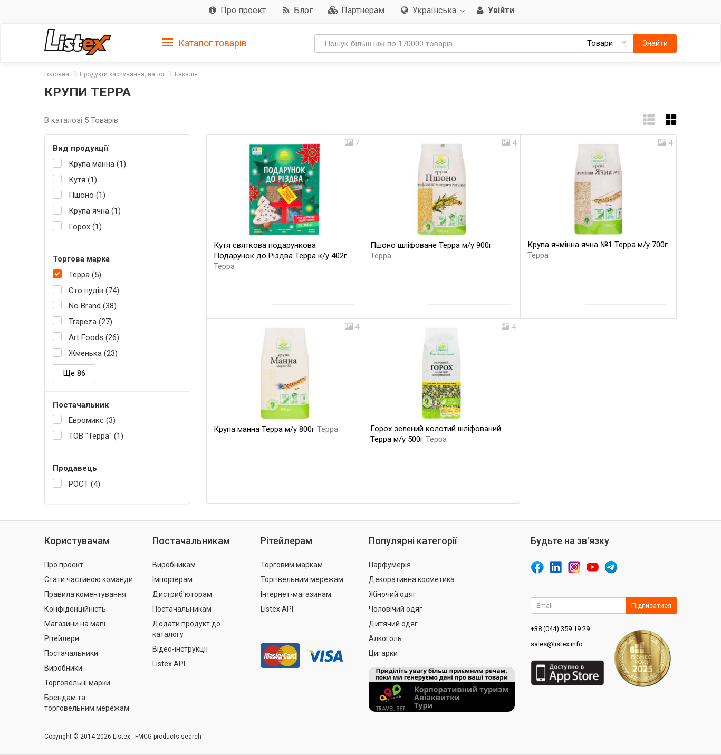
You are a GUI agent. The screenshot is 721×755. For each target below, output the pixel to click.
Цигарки (383, 653)
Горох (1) (85, 226)
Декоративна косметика (412, 579)
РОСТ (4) (84, 484)
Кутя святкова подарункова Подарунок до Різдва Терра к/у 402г (280, 255)
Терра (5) (85, 274)
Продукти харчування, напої (122, 74)
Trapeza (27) (90, 321)
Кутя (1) (83, 180)
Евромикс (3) (92, 420)
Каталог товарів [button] (204, 43)
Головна (56, 74)
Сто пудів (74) (94, 290)
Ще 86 (74, 373)
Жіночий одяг (392, 594)
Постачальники (71, 653)
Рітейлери (61, 638)
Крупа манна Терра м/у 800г (276, 429)
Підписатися (651, 605)
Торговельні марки (77, 683)
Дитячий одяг (393, 624)
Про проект (63, 564)
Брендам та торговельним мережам (86, 702)
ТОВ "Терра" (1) (96, 436)
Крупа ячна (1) (95, 211)
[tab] (204, 42)
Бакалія (186, 74)
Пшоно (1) (87, 195)
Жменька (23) (93, 353)
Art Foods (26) (94, 337)
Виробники (63, 668)
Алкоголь (385, 638)
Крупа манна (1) (97, 164)
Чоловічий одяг (395, 609)
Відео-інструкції (180, 649)
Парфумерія (390, 564)
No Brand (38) (93, 306)
